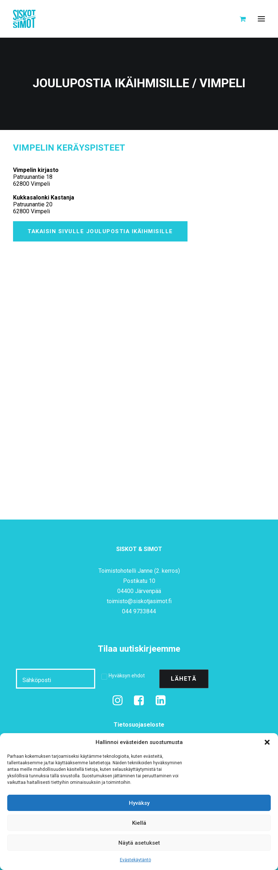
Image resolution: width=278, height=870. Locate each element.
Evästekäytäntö (135, 859)
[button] (267, 742)
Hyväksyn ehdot (127, 675)
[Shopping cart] (239, 19)
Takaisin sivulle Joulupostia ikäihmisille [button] (100, 231)
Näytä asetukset (139, 843)
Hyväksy (139, 803)
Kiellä (139, 823)
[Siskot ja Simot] (24, 19)
